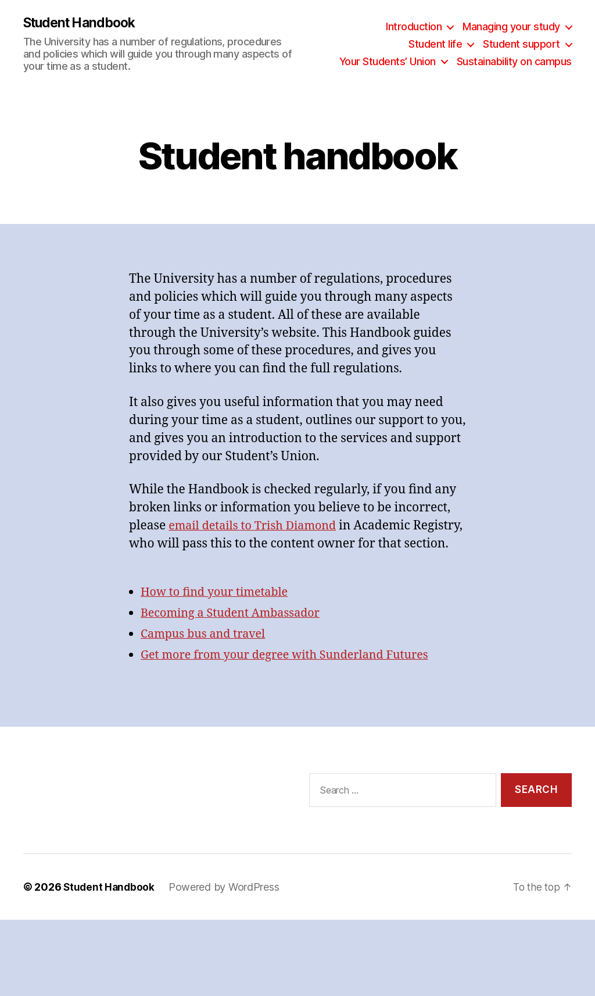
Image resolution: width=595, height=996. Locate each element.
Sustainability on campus (514, 61)
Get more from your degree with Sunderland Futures (293, 674)
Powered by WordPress (226, 905)
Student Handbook (83, 23)
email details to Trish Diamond (257, 526)
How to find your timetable (219, 611)
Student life (435, 44)
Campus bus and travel (207, 653)
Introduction (414, 27)
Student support (521, 44)
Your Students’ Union (387, 61)
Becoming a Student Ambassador (236, 632)
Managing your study (511, 27)
